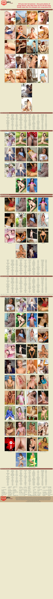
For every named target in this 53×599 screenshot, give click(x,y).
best (8, 272)
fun (16, 272)
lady (25, 270)
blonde (12, 114)
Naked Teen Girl (21, 451)
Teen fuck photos (43, 177)
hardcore (21, 270)
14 (48, 294)
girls (21, 116)
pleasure (33, 123)
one (33, 114)
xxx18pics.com (43, 374)
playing (33, 122)
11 (38, 294)
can (12, 122)
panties (33, 116)
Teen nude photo (10, 177)
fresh (17, 121)
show (38, 120)
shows (38, 122)
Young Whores (21, 374)
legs (25, 271)
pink (34, 121)
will (46, 272)
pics (33, 120)
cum (12, 272)
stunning (42, 114)
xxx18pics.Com (15, 495)
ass (7, 119)
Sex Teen (21, 405)
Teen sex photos (32, 227)
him (25, 115)
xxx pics (10, 146)
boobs (12, 117)
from (17, 122)
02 (6, 294)
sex (38, 117)
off (29, 129)
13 (45, 294)
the (42, 123)
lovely (30, 116)
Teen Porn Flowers (32, 467)
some (38, 271)
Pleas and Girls (21, 146)
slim (38, 270)
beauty (8, 123)
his (25, 116)
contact (39, 501)
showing (38, 121)
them (42, 271)
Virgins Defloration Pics (32, 405)
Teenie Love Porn (21, 420)
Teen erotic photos (32, 161)
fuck (16, 123)
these (42, 273)
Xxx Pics (4, 487)
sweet (42, 117)
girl (20, 115)
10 (34, 294)
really (34, 129)
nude (29, 273)
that (42, 122)
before (8, 271)
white (46, 271)
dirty (17, 116)
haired (21, 122)
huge (25, 119)
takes (42, 118)
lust (29, 118)
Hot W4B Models (32, 146)
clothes (12, 270)
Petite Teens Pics (21, 258)
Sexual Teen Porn (32, 389)
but (12, 120)
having (21, 273)
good (21, 118)
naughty (29, 270)
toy (46, 118)
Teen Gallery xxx (43, 436)
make (30, 119)
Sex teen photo (10, 161)
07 (24, 294)
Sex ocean (43, 227)
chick (12, 123)
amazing (7, 117)
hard (21, 123)
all (7, 116)
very (46, 120)
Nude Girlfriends (32, 177)
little (25, 273)
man (29, 121)
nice (29, 271)
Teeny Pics (32, 374)
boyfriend (12, 118)
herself (25, 114)
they (42, 129)
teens (42, 121)
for (16, 120)
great (21, 120)
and (8, 118)
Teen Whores (43, 389)
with (46, 273)
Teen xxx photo (32, 192)
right (38, 116)
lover (29, 117)
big (7, 273)
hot (25, 118)
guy (21, 121)
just (25, 123)
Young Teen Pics (21, 436)
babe (8, 121)
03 (10, 294)
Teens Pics (10, 243)
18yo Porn (32, 436)
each (17, 117)
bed (8, 270)
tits (46, 117)
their (42, 270)
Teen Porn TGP (10, 436)
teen (42, 120)
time (46, 116)
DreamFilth (10, 227)
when (46, 123)
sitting (38, 123)
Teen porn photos (43, 161)
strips (38, 129)
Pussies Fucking (43, 405)
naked (30, 123)
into (25, 122)
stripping (38, 273)
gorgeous (21, 119)
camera (12, 121)
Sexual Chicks (10, 389)
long (25, 129)
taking (42, 119)
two (46, 119)
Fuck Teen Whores (43, 451)
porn (34, 270)
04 (13, 294)
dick (16, 114)
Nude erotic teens (21, 227)
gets (16, 129)
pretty (34, 272)
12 (41, 294)
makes (29, 120)
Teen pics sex (43, 146)
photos (33, 119)
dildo (17, 115)
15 (52, 294)
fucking (16, 271)
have (21, 272)
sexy (38, 118)
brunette (12, 119)
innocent (25, 120)
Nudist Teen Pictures (32, 258)
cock (12, 271)
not (29, 272)
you (46, 129)
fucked (17, 270)
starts (38, 272)
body (12, 116)
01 (3, 294)
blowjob (12, 115)
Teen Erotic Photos (29, 487)
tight (46, 115)
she (38, 119)
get (16, 273)
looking (29, 114)
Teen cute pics (21, 192)
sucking (42, 115)
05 (17, 294)
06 (20, 294)
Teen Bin (43, 243)
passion (33, 117)
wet (46, 122)
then (42, 272)
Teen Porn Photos (32, 243)
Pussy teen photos (21, 177)
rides (38, 115)
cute (12, 273)
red (38, 114)
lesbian (25, 272)
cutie (12, 129)
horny (25, 117)
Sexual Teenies (32, 420)
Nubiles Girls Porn (10, 405)
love (29, 115)
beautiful (7, 122)
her (20, 129)
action (8, 114)
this (46, 114)
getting (21, 114)
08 (27, 294)
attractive (8, 120)
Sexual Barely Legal (43, 420)
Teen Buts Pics (10, 420)
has (21, 271)
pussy (34, 273)
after (8, 115)
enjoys (17, 118)
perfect (33, 118)
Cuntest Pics (21, 467)
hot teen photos (21, 161)
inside (25, 121)
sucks (42, 116)
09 (31, 294)
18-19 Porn (10, 451)
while (46, 270)
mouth (29, 122)
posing (34, 271)
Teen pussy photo (32, 451)
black (8, 129)
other (34, 115)
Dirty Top (21, 243)
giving (21, 117)
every (17, 119)
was (46, 121)
